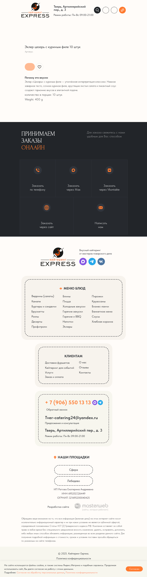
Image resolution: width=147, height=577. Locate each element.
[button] (47, 216)
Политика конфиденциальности (81, 572)
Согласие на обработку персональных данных (40, 572)
